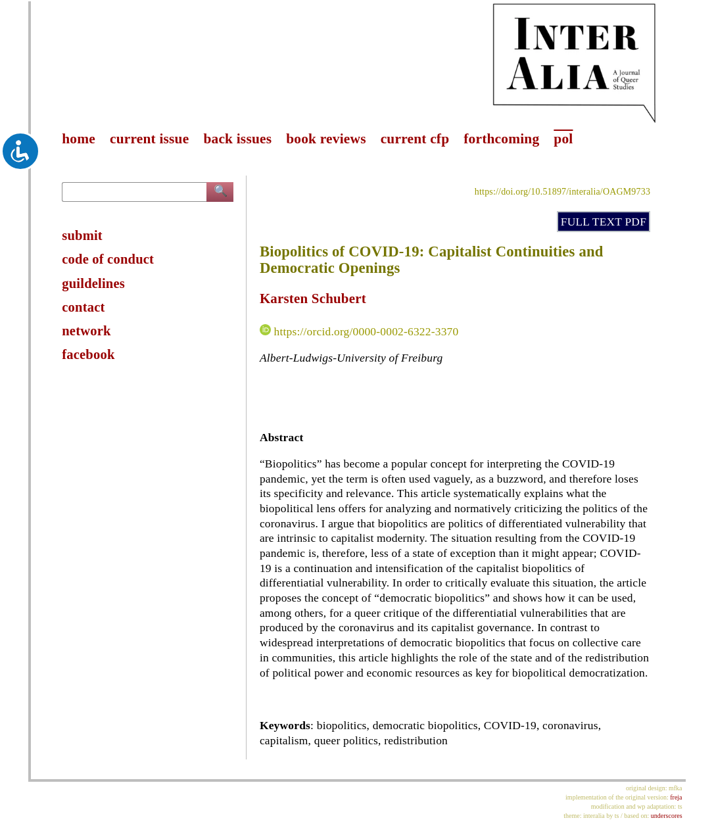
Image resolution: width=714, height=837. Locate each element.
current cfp (415, 139)
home (78, 139)
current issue (149, 139)
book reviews (326, 139)
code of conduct (108, 259)
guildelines (93, 283)
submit (82, 235)
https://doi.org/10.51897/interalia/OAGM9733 (562, 192)
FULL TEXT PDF (603, 221)
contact (83, 307)
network (86, 330)
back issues (237, 139)
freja (676, 797)
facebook (88, 354)
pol (563, 139)
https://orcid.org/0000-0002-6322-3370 (366, 331)
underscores (666, 815)
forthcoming (501, 139)
